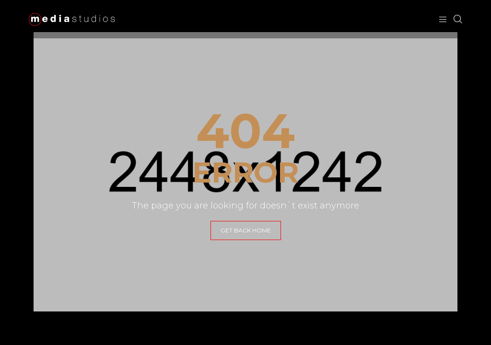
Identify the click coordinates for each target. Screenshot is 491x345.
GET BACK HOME (246, 230)
